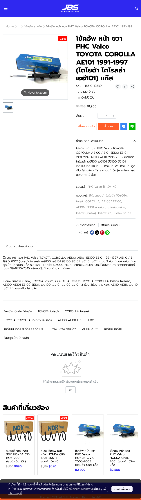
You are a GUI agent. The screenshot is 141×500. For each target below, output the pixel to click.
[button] (136, 8)
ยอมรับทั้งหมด (122, 489)
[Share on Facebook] (92, 232)
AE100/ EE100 (112, 201)
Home (10, 26)
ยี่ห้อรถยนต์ (96, 195)
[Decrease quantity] (100, 115)
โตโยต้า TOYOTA (117, 195)
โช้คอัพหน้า (105, 213)
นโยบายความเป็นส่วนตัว (82, 488)
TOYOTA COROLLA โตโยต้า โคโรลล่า (28, 320)
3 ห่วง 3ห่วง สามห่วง (62, 329)
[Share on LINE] (107, 232)
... (19, 26)
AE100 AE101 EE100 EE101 (76, 320)
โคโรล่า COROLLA (88, 201)
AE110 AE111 (90, 329)
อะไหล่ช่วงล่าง (117, 207)
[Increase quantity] (113, 115)
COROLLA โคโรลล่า (77, 311)
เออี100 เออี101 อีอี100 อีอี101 (23, 329)
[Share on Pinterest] (102, 232)
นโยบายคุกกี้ (15, 493)
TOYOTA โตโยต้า (48, 311)
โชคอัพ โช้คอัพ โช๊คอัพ (18, 311)
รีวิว (71, 390)
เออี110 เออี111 (113, 329)
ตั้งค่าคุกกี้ (100, 489)
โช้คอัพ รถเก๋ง (33, 26)
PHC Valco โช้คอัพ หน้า (103, 187)
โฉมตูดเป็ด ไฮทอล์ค (16, 338)
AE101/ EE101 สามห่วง (91, 207)
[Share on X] (97, 232)
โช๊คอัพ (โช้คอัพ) (86, 213)
